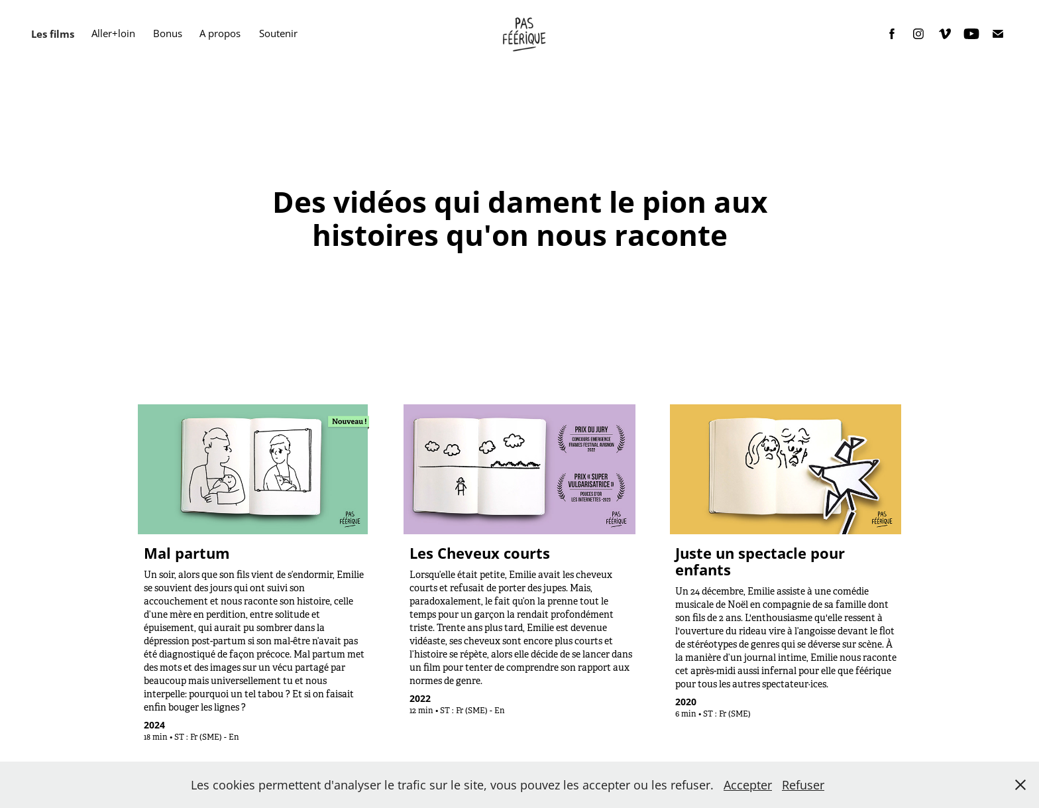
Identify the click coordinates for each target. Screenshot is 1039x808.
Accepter (748, 784)
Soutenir (278, 33)
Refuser (803, 784)
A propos (220, 33)
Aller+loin (113, 33)
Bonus (167, 33)
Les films (52, 34)
